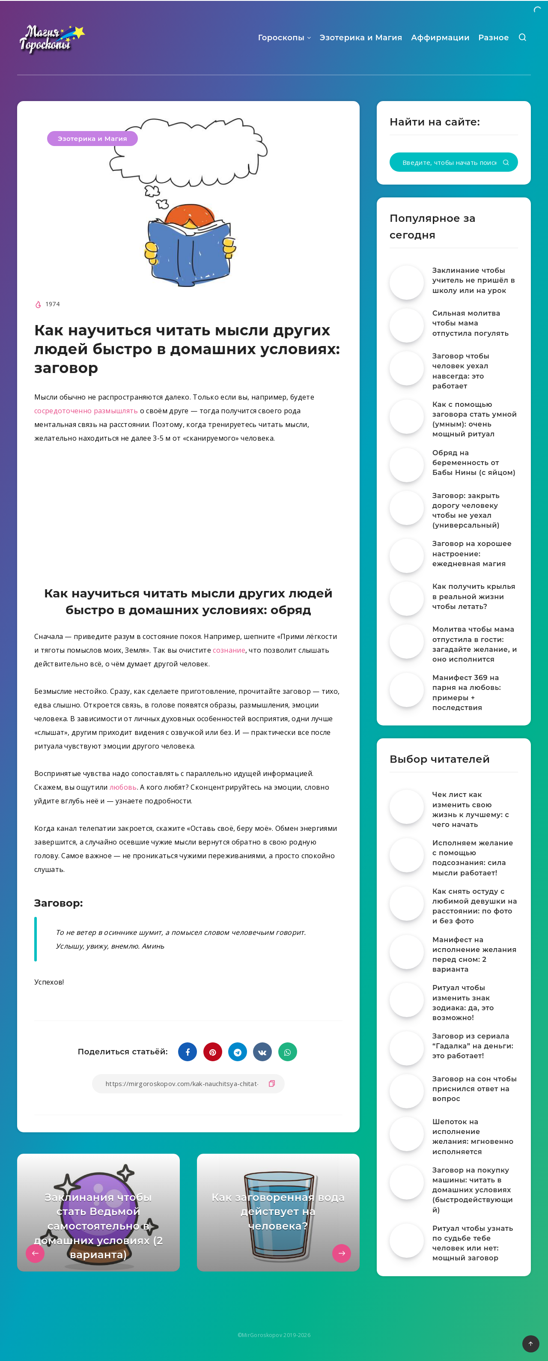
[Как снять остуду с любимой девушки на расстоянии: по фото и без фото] (407, 903)
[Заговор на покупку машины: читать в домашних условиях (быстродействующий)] (407, 1182)
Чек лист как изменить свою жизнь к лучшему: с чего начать (470, 810)
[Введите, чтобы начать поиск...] (454, 162)
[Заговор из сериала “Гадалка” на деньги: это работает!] (407, 1048)
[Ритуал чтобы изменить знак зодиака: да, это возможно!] (407, 1000)
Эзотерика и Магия (361, 37)
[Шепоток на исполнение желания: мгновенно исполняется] (407, 1134)
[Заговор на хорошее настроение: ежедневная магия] (407, 556)
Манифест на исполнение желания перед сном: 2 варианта (474, 955)
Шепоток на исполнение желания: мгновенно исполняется (473, 1137)
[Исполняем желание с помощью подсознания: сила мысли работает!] (407, 855)
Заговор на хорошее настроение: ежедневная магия (472, 553)
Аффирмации (440, 37)
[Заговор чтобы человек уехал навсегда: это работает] (407, 368)
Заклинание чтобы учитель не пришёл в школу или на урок (473, 280)
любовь (123, 787)
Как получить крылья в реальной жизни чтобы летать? (473, 596)
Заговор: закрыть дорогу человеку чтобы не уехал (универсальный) (466, 511)
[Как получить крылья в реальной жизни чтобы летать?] (407, 599)
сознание (229, 650)
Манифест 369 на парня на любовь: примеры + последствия (466, 693)
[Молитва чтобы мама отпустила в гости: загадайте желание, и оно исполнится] (407, 641)
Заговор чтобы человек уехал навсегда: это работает (460, 371)
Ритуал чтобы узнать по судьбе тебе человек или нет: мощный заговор (472, 1243)
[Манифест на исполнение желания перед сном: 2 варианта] (407, 952)
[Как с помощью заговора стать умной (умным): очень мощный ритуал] (407, 417)
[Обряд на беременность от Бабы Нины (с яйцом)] (407, 465)
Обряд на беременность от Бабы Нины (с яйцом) (474, 463)
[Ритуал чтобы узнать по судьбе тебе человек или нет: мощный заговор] (407, 1241)
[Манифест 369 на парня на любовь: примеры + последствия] (407, 690)
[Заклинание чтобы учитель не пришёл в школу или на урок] (407, 283)
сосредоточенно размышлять (86, 410)
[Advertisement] (188, 517)
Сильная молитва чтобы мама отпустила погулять (470, 323)
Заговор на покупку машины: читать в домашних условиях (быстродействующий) (472, 1190)
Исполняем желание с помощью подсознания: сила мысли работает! (472, 858)
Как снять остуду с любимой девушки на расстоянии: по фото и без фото (474, 906)
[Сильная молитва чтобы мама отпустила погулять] (407, 325)
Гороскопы (281, 37)
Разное (493, 37)
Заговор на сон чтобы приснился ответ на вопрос (474, 1089)
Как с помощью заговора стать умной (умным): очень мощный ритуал (474, 419)
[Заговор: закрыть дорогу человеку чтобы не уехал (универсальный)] (407, 508)
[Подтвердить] (506, 163)
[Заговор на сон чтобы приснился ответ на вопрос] (407, 1091)
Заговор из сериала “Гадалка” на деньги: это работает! (472, 1046)
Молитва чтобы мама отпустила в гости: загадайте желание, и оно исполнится (474, 644)
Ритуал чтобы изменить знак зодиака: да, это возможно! (463, 1003)
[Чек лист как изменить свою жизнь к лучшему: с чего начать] (407, 807)
